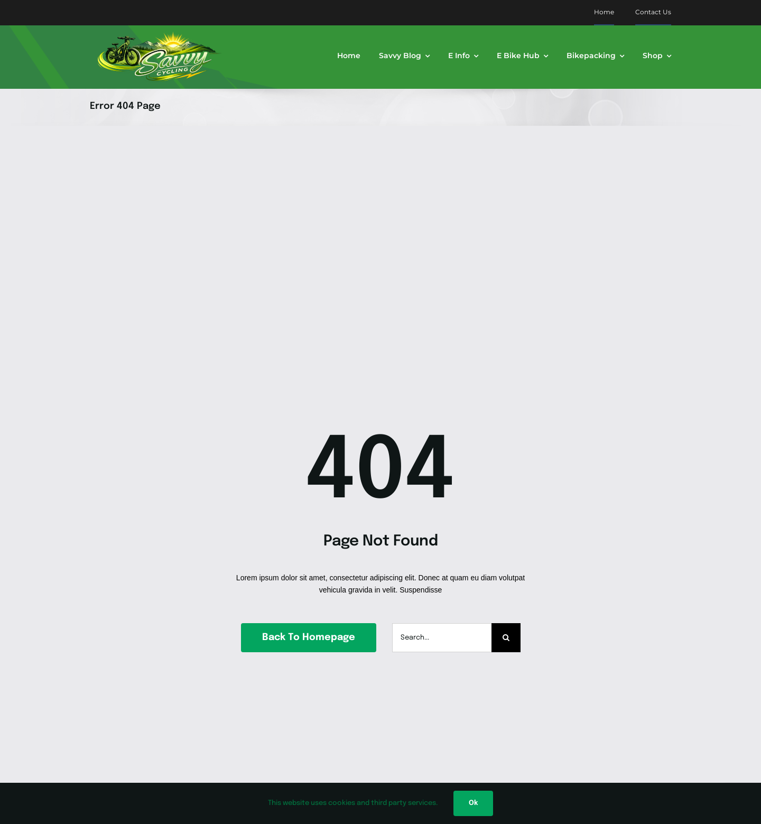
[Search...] (441, 637)
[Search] (506, 637)
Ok (473, 803)
